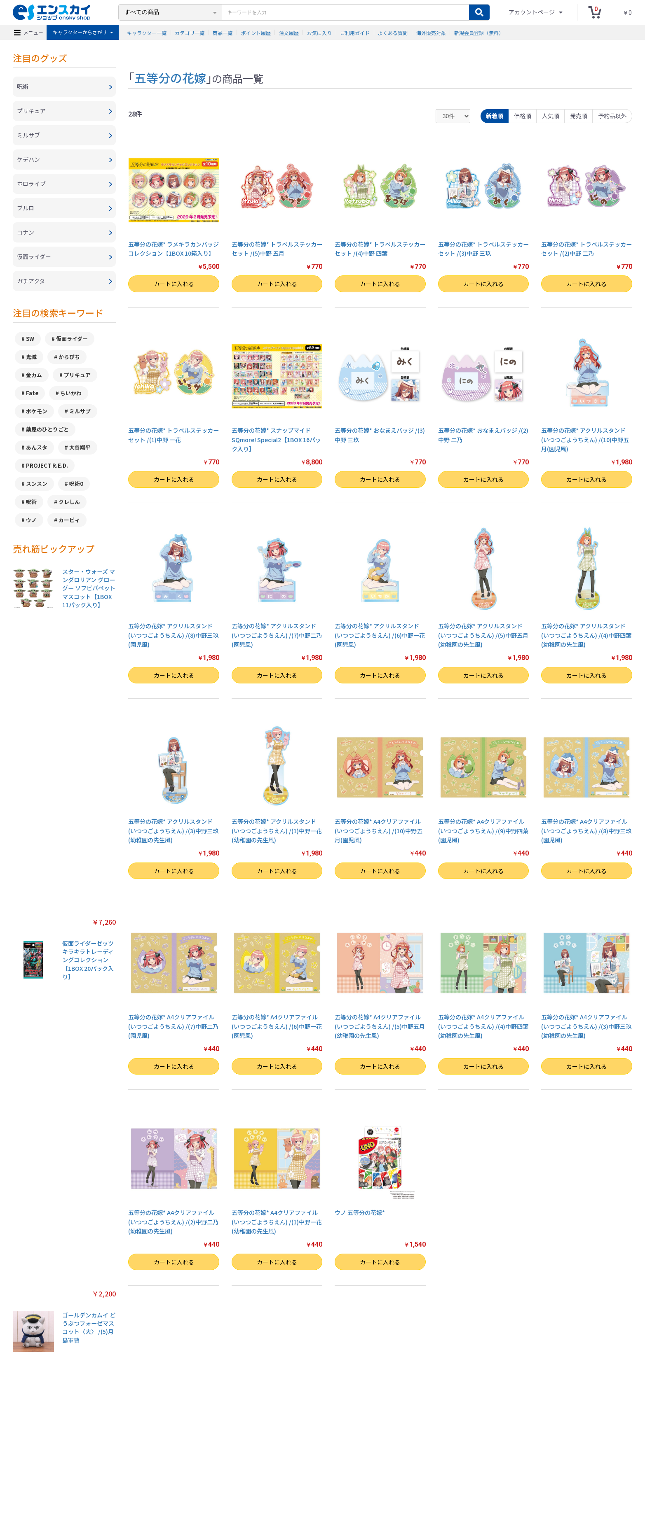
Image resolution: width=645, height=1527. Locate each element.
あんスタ (36, 447)
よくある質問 (393, 32)
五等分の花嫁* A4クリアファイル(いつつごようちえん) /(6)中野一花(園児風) (277, 1026)
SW (30, 339)
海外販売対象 (431, 32)
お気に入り (319, 32)
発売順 (578, 116)
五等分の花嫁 (170, 77)
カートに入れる (174, 284)
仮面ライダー (72, 339)
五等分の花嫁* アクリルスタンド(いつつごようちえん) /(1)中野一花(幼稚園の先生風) (277, 830)
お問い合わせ (348, 1479)
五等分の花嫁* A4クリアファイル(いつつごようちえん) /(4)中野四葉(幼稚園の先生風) (483, 1026)
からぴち (69, 357)
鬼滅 (31, 357)
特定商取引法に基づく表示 (171, 1479)
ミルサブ (80, 411)
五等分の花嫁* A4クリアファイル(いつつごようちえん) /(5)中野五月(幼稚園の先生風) (380, 1026)
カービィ (69, 520)
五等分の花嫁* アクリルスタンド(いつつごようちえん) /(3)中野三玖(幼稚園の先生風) (173, 830)
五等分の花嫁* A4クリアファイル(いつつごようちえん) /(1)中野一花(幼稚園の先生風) (277, 1221)
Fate (32, 393)
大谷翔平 (80, 447)
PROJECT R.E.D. (47, 465)
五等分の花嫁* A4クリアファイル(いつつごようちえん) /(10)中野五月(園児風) (378, 830)
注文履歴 (289, 32)
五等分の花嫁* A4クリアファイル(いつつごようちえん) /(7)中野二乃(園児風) (173, 1026)
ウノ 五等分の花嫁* (360, 1212)
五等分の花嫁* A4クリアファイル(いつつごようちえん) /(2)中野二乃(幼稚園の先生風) (173, 1221)
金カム (34, 375)
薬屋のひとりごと (47, 429)
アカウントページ (532, 12)
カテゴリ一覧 (189, 32)
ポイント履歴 (256, 32)
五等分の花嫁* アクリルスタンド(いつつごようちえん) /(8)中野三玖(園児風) (173, 635)
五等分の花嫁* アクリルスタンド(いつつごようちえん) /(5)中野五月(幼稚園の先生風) (483, 635)
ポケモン (36, 411)
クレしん (69, 502)
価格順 (522, 116)
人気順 (550, 116)
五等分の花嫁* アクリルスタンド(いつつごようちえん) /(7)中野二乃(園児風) (277, 635)
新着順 (494, 116)
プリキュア (77, 375)
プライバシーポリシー (231, 1479)
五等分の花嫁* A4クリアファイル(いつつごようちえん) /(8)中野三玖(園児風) (586, 830)
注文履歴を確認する (390, 1479)
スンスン (36, 483)
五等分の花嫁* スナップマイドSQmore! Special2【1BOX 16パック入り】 (276, 439)
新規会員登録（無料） (479, 32)
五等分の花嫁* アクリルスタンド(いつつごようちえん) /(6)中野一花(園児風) (380, 635)
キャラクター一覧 (147, 32)
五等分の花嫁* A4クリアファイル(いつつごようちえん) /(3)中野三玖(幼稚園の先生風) (586, 1026)
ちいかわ (71, 393)
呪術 (31, 502)
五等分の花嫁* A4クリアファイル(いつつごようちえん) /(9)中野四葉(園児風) (483, 830)
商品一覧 (222, 32)
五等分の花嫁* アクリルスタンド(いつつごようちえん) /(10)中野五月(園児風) (585, 439)
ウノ (31, 520)
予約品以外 (612, 116)
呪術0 (76, 483)
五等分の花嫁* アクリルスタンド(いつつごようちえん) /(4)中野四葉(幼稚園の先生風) (586, 635)
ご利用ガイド (355, 32)
